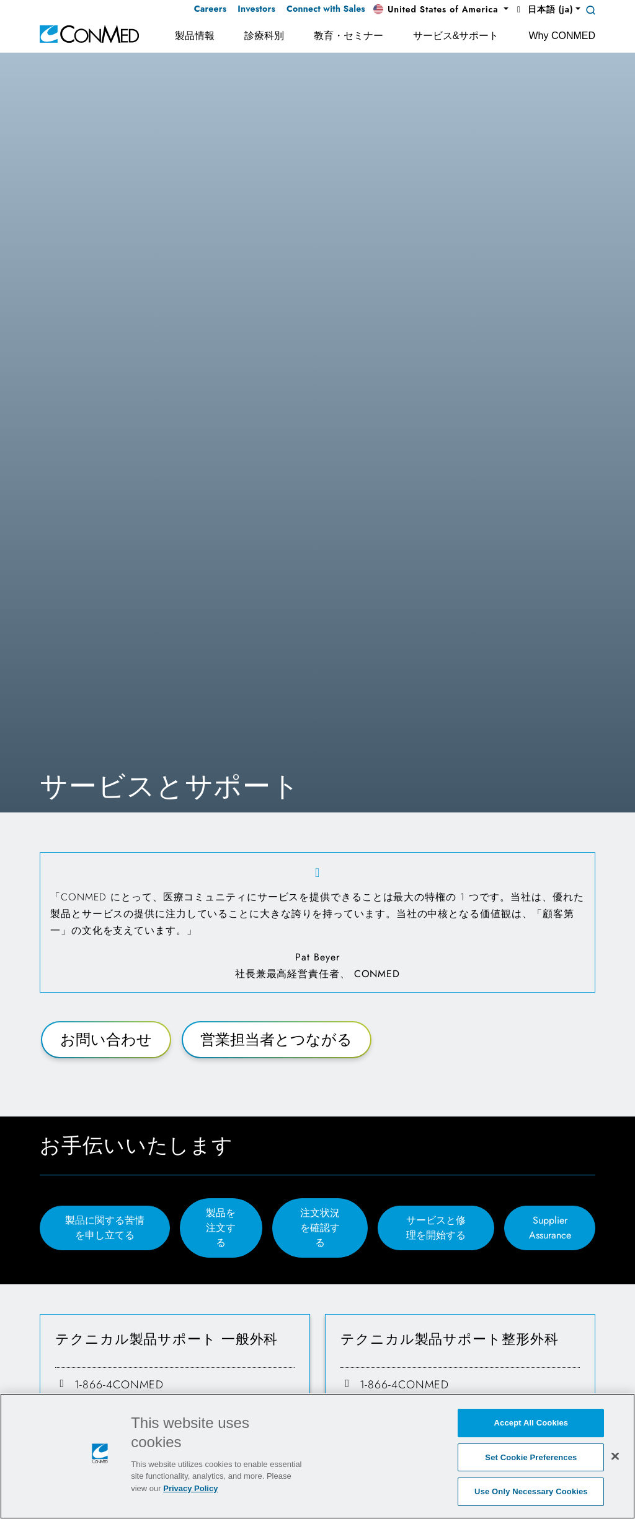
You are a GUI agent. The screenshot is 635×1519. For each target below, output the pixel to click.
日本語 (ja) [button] (543, 9)
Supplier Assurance (550, 1227)
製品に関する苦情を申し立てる (104, 1227)
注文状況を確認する (320, 1228)
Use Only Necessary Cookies (531, 1493)
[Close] (615, 1457)
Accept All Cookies (531, 1424)
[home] (89, 33)
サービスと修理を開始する (436, 1227)
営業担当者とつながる (276, 1039)
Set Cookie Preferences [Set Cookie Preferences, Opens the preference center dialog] (531, 1458)
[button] (440, 9)
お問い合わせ (106, 1039)
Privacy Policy (190, 1489)
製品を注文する (221, 1228)
